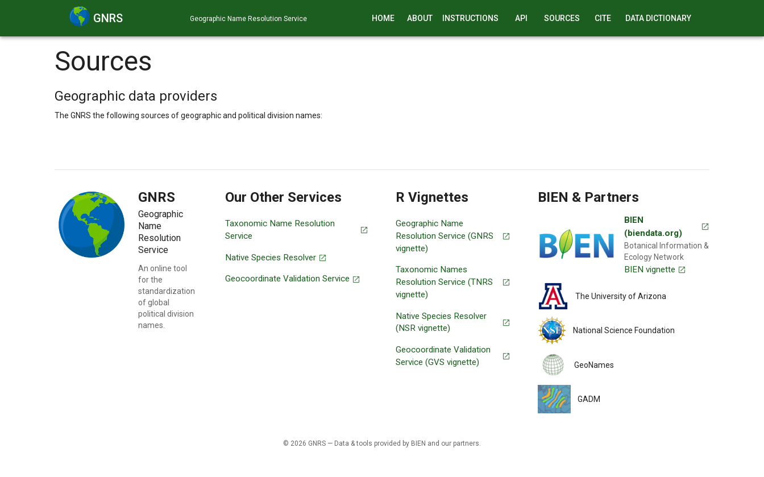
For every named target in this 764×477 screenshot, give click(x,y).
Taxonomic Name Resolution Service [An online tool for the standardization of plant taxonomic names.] (296, 229)
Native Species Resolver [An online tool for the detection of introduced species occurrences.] (276, 257)
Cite (602, 18)
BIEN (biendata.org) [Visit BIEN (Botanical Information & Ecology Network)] (666, 226)
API (521, 18)
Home (383, 18)
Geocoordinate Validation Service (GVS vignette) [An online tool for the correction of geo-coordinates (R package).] (453, 356)
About (419, 18)
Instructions (470, 18)
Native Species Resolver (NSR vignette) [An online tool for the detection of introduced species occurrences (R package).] (453, 322)
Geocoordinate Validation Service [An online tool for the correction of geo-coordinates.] (292, 278)
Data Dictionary (658, 18)
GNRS (108, 18)
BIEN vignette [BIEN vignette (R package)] (655, 269)
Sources (561, 18)
